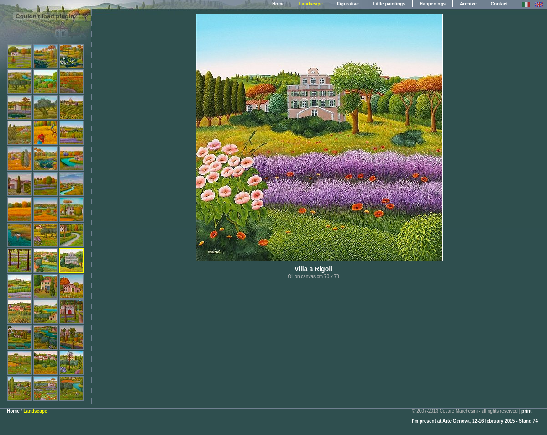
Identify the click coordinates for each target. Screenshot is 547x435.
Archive (468, 3)
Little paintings (389, 3)
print (526, 411)
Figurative (348, 3)
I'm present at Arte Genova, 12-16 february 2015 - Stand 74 (475, 421)
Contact (499, 3)
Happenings (433, 3)
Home (278, 3)
